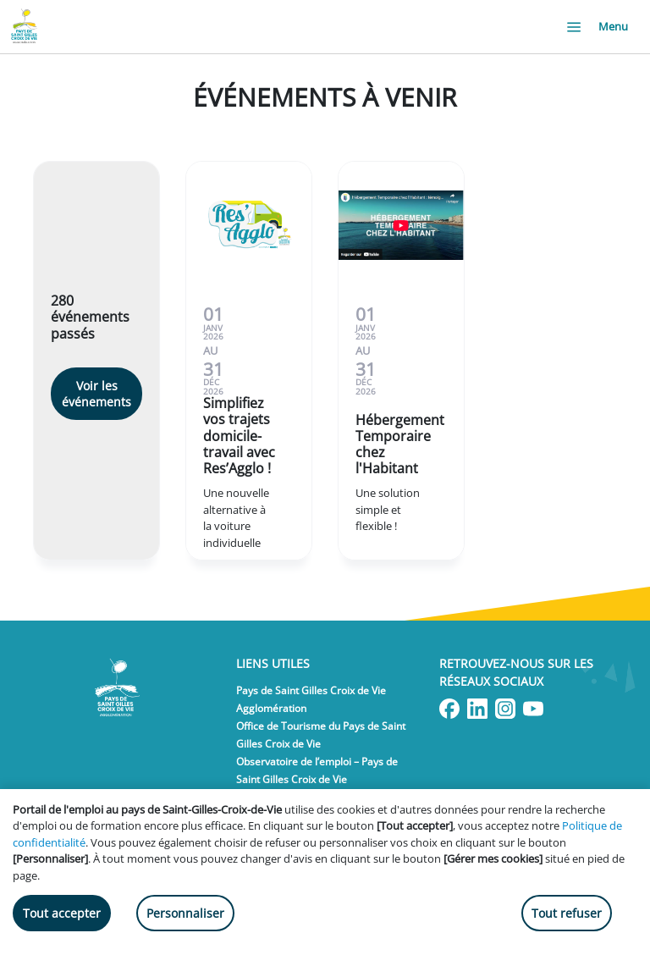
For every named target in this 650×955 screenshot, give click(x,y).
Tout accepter (62, 913)
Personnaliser (185, 913)
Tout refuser (567, 913)
